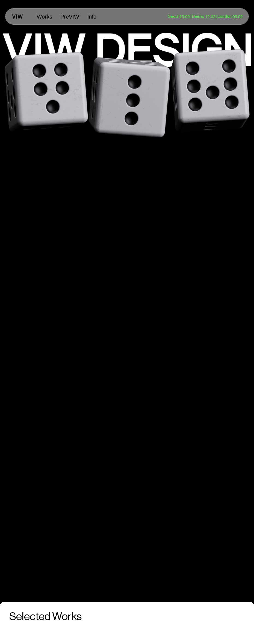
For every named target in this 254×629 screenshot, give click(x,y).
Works (44, 17)
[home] (17, 16)
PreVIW (69, 17)
